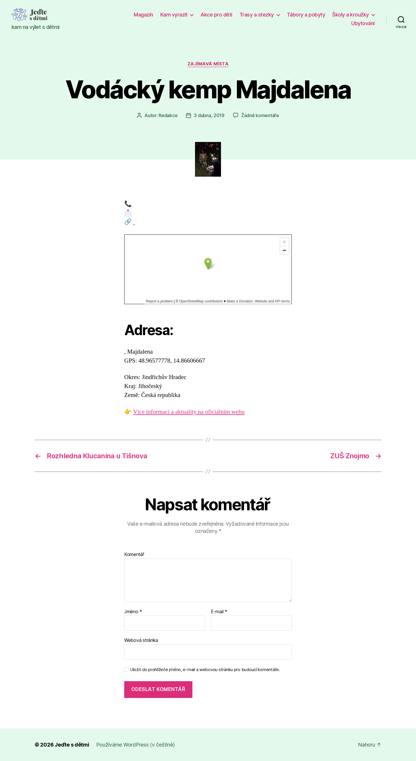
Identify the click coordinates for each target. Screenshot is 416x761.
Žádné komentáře (260, 115)
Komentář (134, 554)
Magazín (143, 15)
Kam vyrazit (174, 15)
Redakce (168, 115)
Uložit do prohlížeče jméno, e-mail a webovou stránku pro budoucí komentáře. (205, 669)
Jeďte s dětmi (72, 745)
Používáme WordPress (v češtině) (135, 745)
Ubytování (363, 23)
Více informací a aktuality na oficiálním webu (189, 412)
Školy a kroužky (350, 15)
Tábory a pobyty (306, 15)
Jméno (133, 611)
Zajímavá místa (208, 64)
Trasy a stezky (256, 15)
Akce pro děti (216, 15)
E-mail (219, 611)
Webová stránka (141, 640)
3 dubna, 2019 (209, 115)
